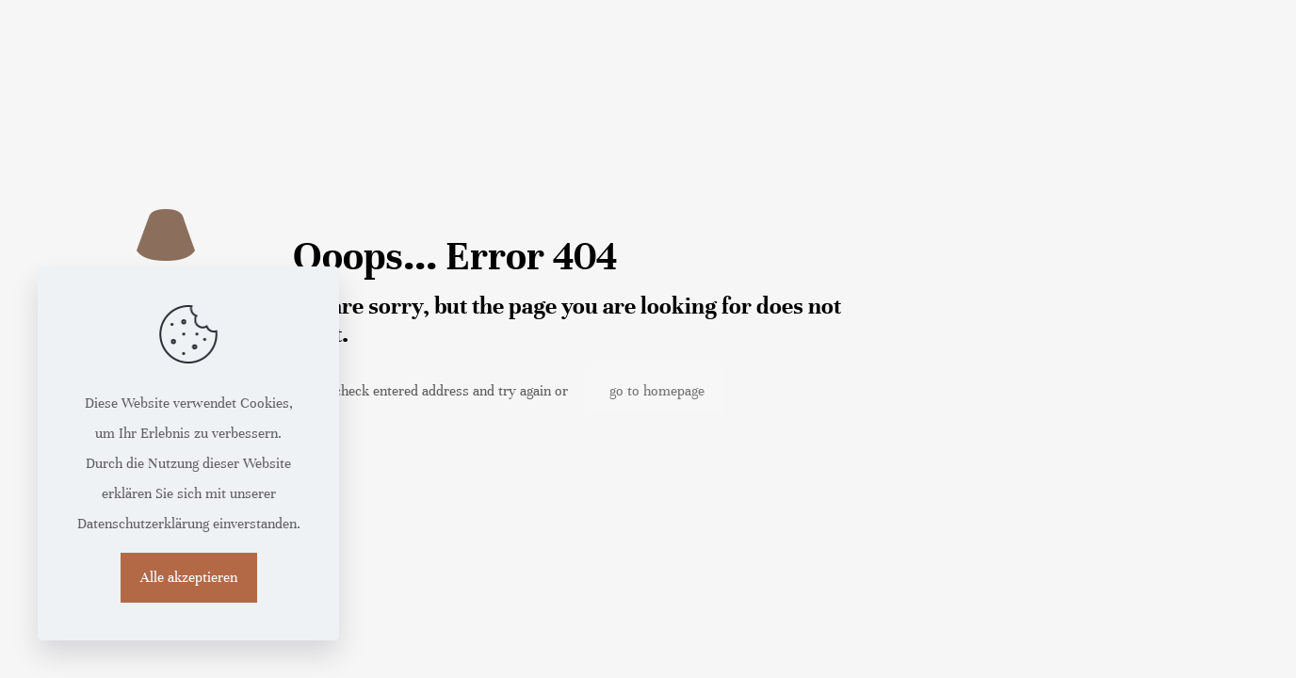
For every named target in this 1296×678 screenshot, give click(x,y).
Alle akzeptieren (188, 577)
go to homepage (657, 390)
